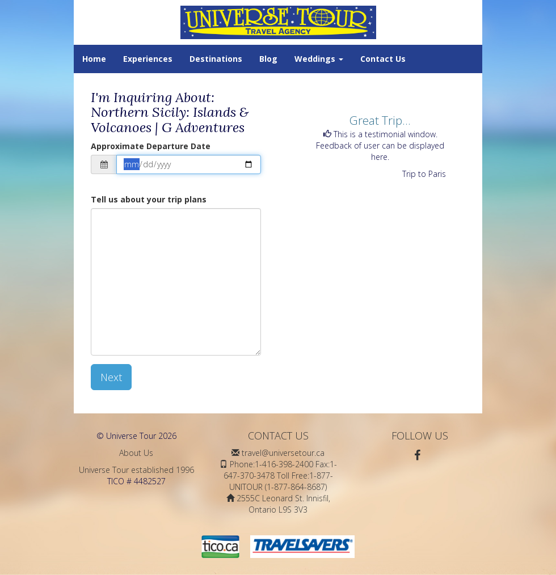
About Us (136, 452)
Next (111, 377)
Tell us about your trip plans (149, 199)
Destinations (215, 58)
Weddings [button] (318, 58)
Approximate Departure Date (150, 146)
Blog (268, 58)
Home (94, 58)
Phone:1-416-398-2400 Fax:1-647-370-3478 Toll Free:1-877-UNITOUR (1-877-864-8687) (280, 475)
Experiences (147, 58)
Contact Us (383, 58)
